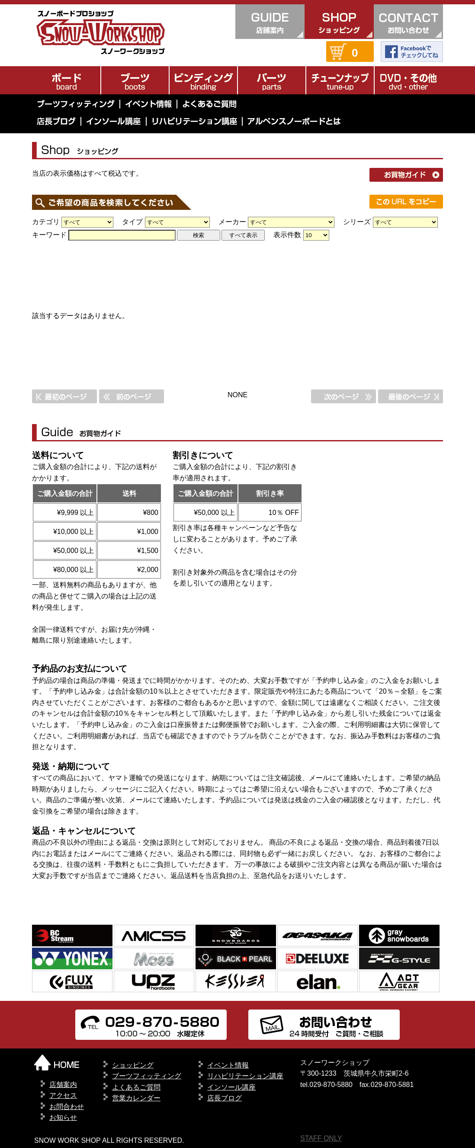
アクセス (63, 1095)
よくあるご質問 (136, 1087)
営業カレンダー (136, 1098)
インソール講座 (231, 1087)
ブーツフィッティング (146, 1076)
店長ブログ (224, 1098)
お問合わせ (66, 1106)
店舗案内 (63, 1084)
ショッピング (133, 1065)
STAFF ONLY (321, 1138)
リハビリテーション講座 (245, 1076)
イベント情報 (228, 1065)
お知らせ (63, 1117)
